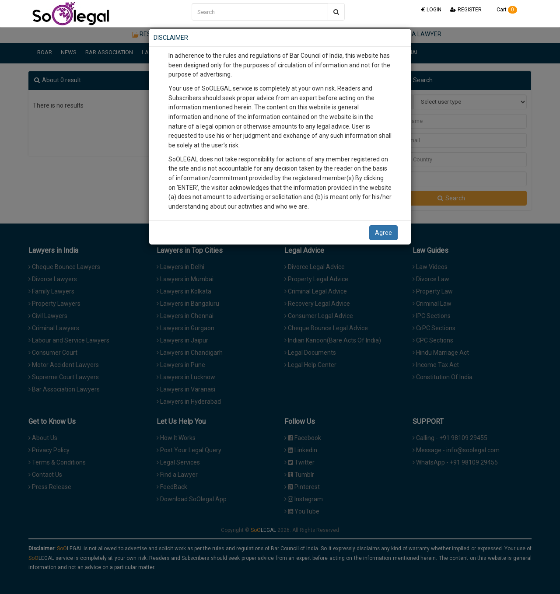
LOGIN (431, 10)
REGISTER (466, 10)
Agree (383, 232)
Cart (503, 10)
